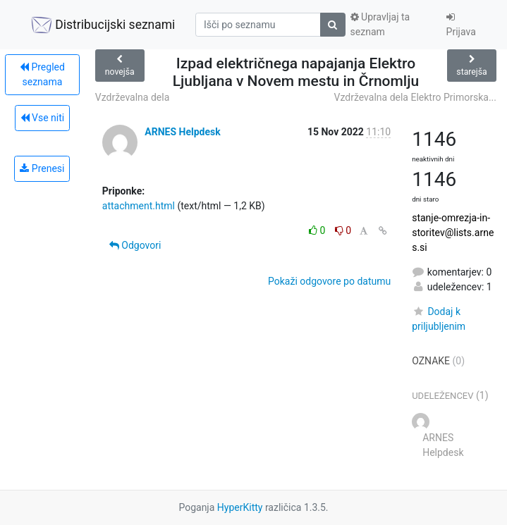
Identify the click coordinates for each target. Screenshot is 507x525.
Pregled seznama (42, 74)
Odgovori (135, 245)
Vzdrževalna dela (132, 97)
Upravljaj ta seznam (380, 24)
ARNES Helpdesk (182, 131)
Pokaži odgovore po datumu (329, 281)
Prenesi (42, 168)
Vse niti (42, 117)
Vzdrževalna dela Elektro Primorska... (415, 97)
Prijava (461, 24)
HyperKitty (240, 507)
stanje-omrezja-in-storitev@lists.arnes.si (453, 232)
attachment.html (138, 205)
